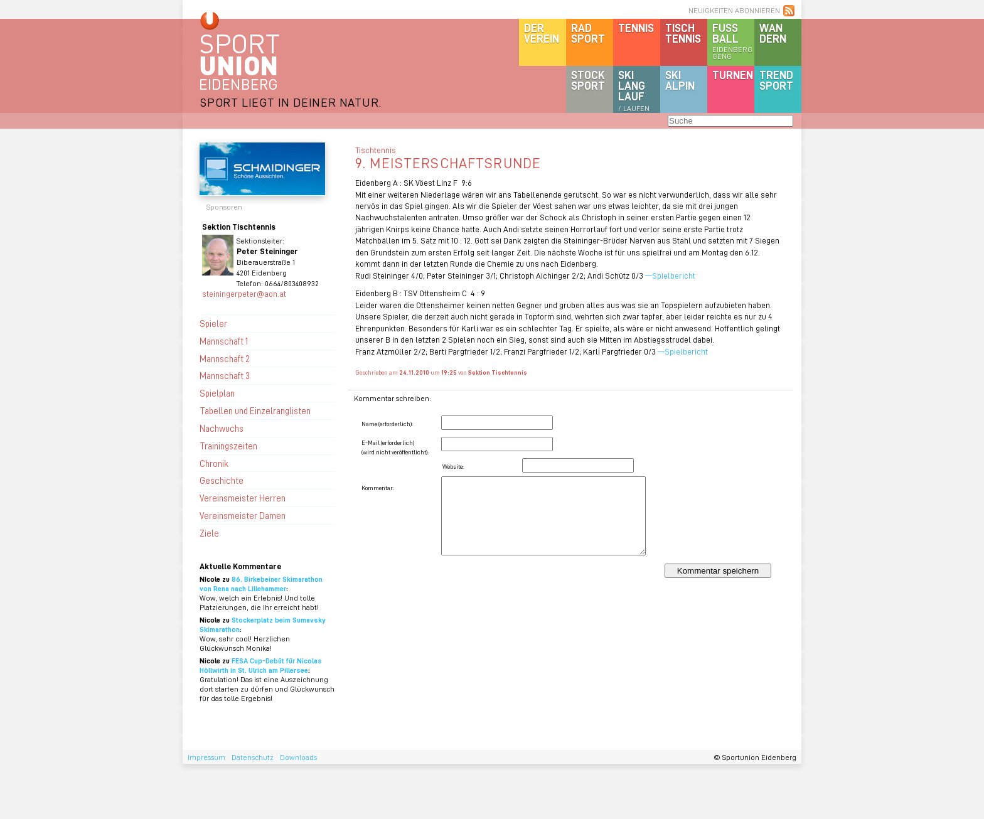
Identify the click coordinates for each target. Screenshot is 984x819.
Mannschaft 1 (224, 340)
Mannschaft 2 (225, 358)
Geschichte (221, 480)
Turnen (732, 75)
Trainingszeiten (228, 445)
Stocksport (588, 80)
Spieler (213, 323)
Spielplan (217, 393)
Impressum (206, 757)
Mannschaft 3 (225, 375)
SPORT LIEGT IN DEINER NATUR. (290, 102)
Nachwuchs (221, 428)
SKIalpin (680, 80)
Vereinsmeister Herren (243, 497)
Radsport (588, 33)
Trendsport (776, 80)
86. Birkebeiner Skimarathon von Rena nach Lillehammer (261, 583)
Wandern (772, 33)
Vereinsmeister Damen (243, 515)
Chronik (214, 463)
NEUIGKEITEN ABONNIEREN (734, 10)
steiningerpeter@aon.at (244, 293)
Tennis (636, 28)
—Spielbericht (671, 275)
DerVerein (541, 33)
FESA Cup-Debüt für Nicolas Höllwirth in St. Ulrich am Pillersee (261, 665)
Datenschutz (253, 757)
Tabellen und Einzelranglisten (255, 410)
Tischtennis (683, 33)
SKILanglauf (634, 90)
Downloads (298, 757)
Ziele (209, 532)
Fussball (733, 41)
